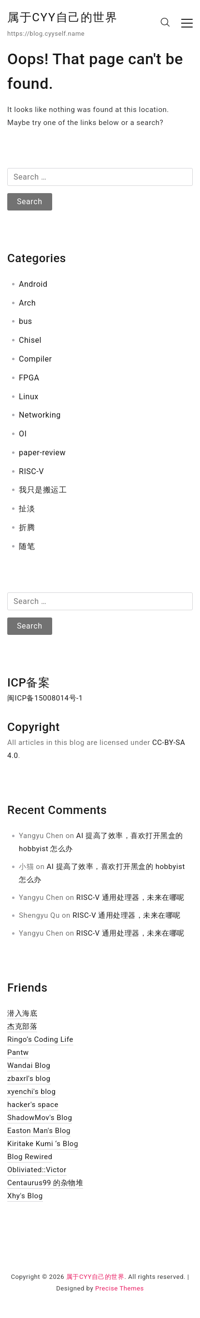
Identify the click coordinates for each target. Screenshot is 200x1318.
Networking (40, 415)
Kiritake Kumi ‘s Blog (42, 1143)
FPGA (29, 377)
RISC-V (31, 471)
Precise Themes (119, 1288)
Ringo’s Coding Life (40, 1039)
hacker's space (32, 1104)
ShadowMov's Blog (39, 1117)
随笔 (27, 546)
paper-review (42, 452)
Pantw (18, 1052)
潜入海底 (22, 1013)
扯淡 (27, 508)
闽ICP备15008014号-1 (45, 698)
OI (23, 433)
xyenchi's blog (31, 1091)
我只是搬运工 (43, 489)
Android (33, 284)
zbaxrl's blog (29, 1078)
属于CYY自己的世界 (62, 17)
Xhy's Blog (25, 1196)
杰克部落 (22, 1026)
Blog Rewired (29, 1156)
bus (25, 321)
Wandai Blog (28, 1065)
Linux (29, 396)
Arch (27, 303)
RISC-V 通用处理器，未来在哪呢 (130, 897)
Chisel (30, 340)
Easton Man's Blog (39, 1130)
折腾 (27, 527)
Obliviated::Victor (37, 1169)
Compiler (35, 359)
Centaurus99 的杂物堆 (45, 1182)
